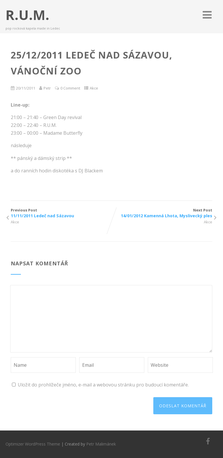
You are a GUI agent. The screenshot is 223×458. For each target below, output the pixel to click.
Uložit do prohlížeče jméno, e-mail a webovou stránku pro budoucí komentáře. (103, 385)
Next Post (162, 212)
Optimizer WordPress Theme (33, 444)
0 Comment (70, 88)
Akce (94, 88)
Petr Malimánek (101, 444)
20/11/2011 (25, 88)
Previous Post (61, 212)
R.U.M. (27, 15)
